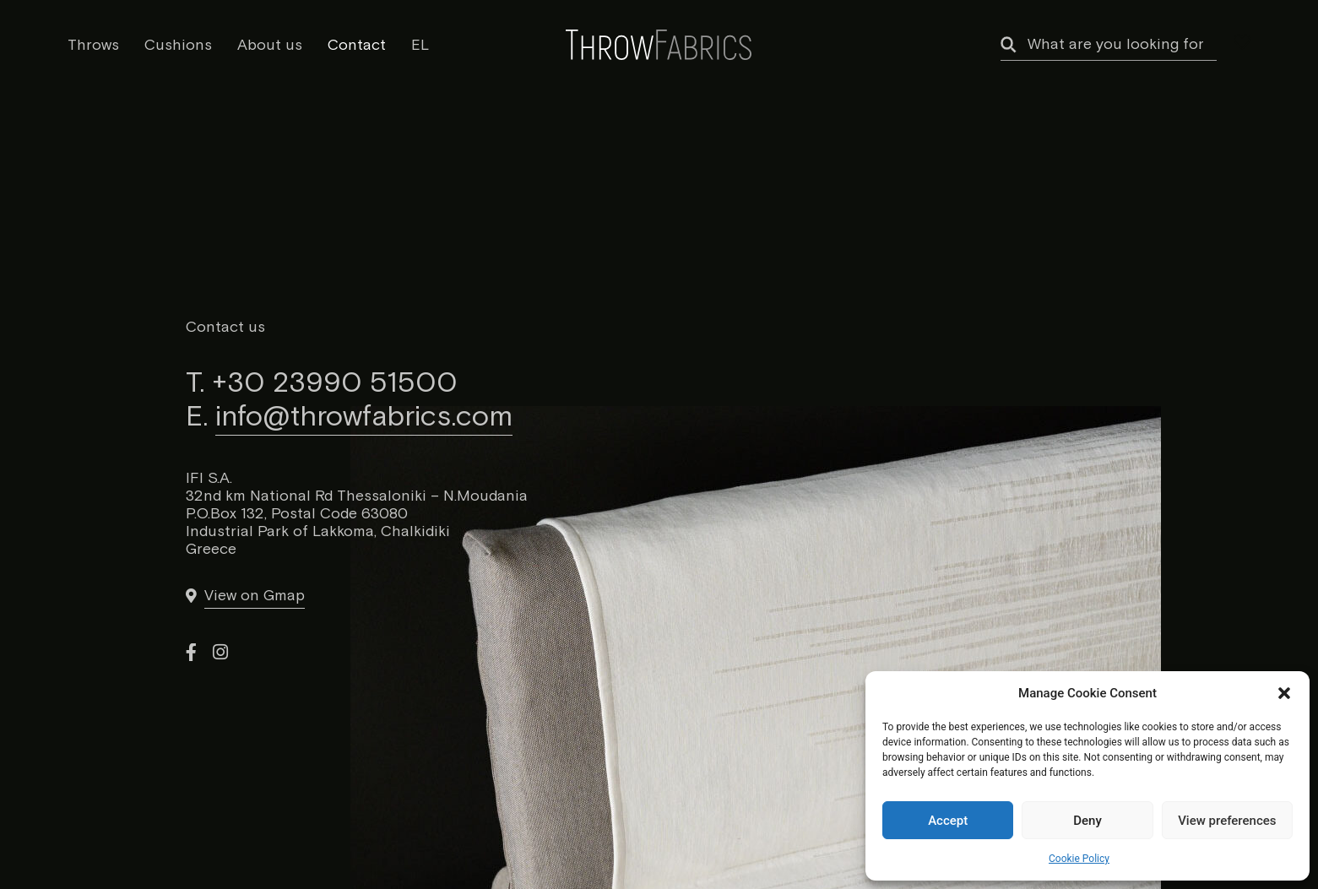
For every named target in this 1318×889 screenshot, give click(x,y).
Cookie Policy (1079, 859)
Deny (1087, 820)
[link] (245, 595)
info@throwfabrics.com (364, 417)
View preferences (1227, 820)
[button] (1284, 693)
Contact (357, 45)
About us (269, 45)
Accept (948, 820)
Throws (93, 45)
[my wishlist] (1242, 42)
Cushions (178, 45)
